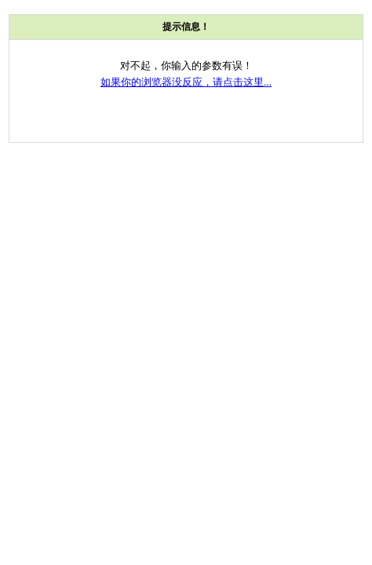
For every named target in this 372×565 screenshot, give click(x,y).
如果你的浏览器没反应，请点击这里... (186, 82)
